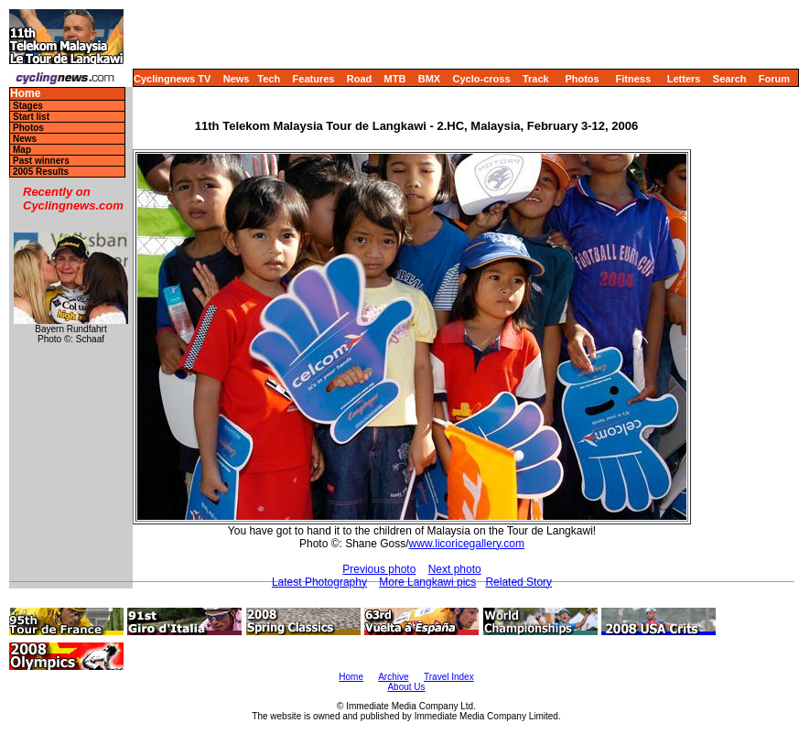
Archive (393, 677)
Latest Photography (319, 582)
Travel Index (449, 677)
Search (730, 78)
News (236, 78)
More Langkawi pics (427, 582)
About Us (406, 687)
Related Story (518, 582)
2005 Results (41, 172)
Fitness (633, 78)
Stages (28, 106)
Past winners (41, 161)
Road (360, 78)
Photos (582, 78)
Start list (31, 117)
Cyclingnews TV (172, 78)
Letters (684, 78)
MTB (395, 78)
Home (25, 94)
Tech (268, 78)
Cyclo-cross (482, 78)
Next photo (454, 569)
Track (536, 78)
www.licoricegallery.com (466, 543)
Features (314, 78)
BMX (429, 78)
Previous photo (379, 569)
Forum (774, 78)
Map (22, 150)
